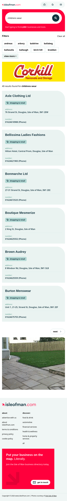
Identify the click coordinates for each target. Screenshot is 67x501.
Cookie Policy (7, 438)
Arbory (21, 43)
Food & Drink (28, 417)
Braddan (52, 49)
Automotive (27, 422)
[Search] (55, 18)
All (23, 443)
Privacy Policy (7, 434)
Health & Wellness (30, 431)
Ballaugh (23, 49)
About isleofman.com (8, 423)
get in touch (40, 482)
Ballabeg (48, 43)
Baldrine (34, 43)
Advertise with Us (9, 417)
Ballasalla (9, 49)
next (57, 331)
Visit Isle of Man (51, 496)
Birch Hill (38, 49)
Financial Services (30, 427)
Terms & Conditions (10, 429)
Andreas (8, 43)
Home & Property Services (30, 437)
